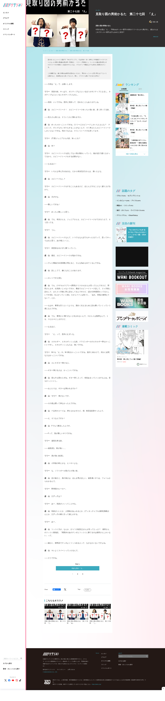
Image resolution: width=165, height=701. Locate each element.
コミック (6, 29)
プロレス (121, 196)
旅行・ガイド (123, 210)
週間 (140, 89)
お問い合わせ (71, 669)
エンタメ (6, 12)
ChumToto (133, 215)
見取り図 (153, 22)
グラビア (6, 18)
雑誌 (119, 205)
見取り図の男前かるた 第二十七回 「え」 (82, 50)
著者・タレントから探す (11, 669)
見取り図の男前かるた (62, 50)
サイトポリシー (61, 669)
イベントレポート (9, 34)
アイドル (136, 200)
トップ (44, 50)
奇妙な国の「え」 (78, 568)
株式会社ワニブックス (49, 669)
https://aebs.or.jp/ (96, 684)
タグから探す (7, 663)
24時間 (124, 89)
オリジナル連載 (8, 23)
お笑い (88, 590)
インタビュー (123, 200)
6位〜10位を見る (132, 154)
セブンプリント (134, 196)
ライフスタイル (137, 210)
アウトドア (122, 215)
